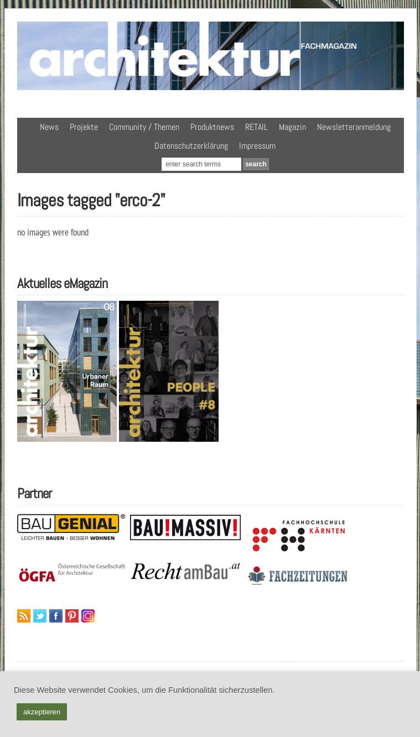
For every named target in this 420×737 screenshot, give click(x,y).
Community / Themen (144, 127)
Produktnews (212, 127)
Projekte (84, 127)
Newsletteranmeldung (354, 127)
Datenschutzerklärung (191, 145)
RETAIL (256, 127)
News (49, 127)
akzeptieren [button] (41, 712)
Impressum (257, 145)
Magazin (292, 127)
